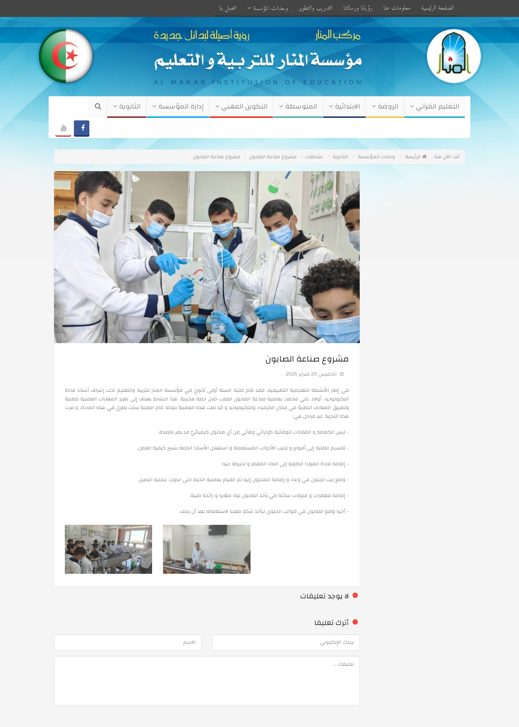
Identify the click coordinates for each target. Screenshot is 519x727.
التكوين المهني (241, 106)
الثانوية (127, 106)
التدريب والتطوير (316, 8)
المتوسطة (298, 106)
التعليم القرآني (434, 106)
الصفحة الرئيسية (437, 8)
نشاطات (314, 156)
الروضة (385, 106)
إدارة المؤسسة (178, 106)
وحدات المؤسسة (267, 8)
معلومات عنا (397, 8)
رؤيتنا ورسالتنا (358, 8)
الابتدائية (344, 106)
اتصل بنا (227, 8)
